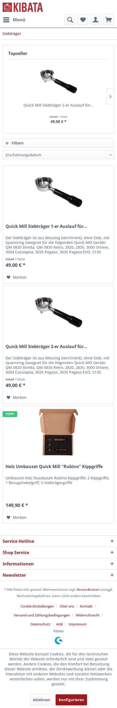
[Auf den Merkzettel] (16, 277)
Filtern (15, 142)
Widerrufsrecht (88, 615)
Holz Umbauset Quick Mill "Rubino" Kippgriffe (54, 466)
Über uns (67, 606)
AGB (59, 624)
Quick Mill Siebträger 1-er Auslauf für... (47, 226)
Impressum (78, 624)
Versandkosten (88, 589)
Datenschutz (40, 624)
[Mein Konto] (95, 19)
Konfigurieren (71, 699)
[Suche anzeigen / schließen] (69, 19)
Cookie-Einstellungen (37, 606)
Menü (14, 19)
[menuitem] (14, 19)
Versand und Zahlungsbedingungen (42, 615)
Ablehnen (41, 699)
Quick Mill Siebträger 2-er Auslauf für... (58, 105)
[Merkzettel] (82, 19)
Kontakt (86, 606)
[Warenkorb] (108, 19)
